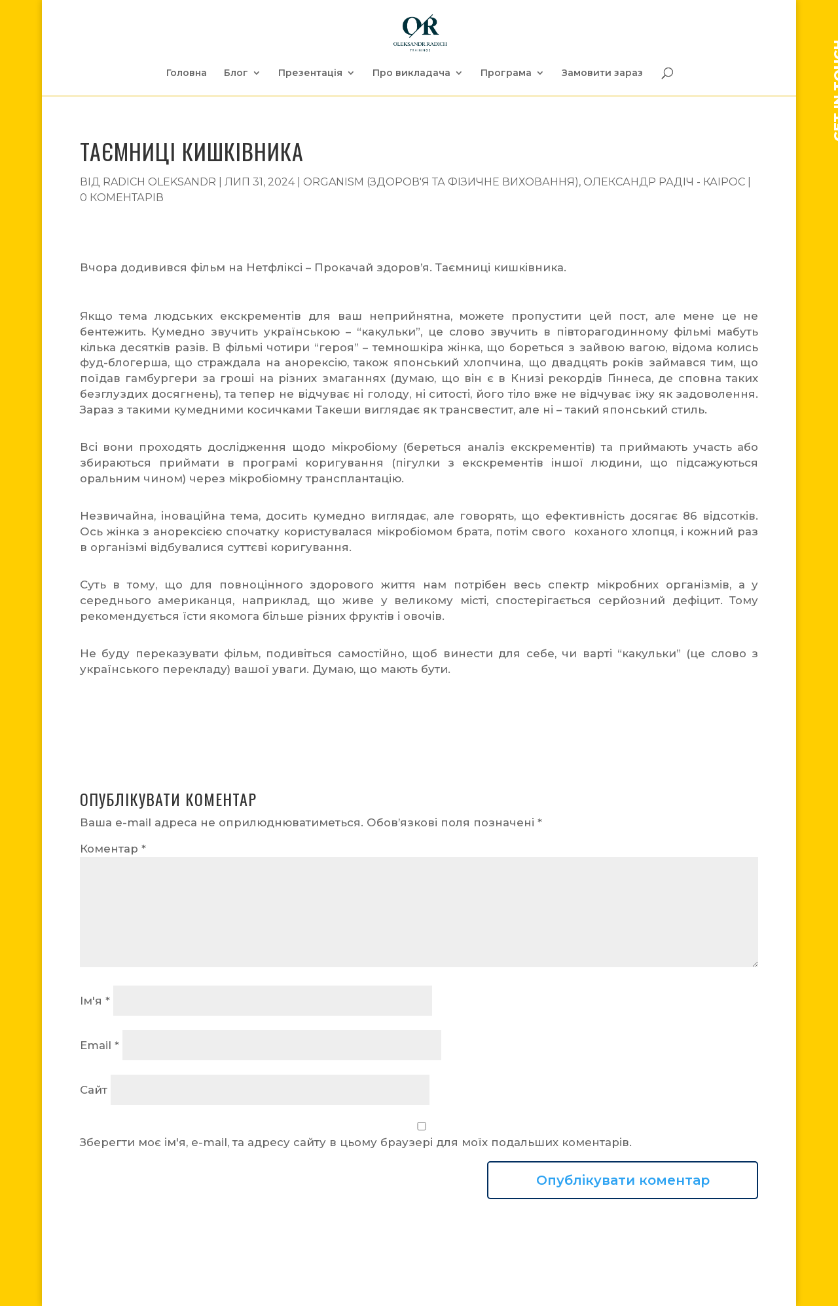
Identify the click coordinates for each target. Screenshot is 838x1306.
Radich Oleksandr (159, 182)
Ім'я (95, 1000)
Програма (506, 73)
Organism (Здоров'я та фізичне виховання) (441, 182)
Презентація (310, 73)
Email (99, 1045)
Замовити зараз (602, 73)
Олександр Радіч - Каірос (664, 182)
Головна (186, 73)
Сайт (93, 1089)
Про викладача (411, 73)
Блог (236, 73)
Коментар (113, 848)
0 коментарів (122, 197)
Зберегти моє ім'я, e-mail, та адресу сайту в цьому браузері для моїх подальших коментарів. (356, 1142)
